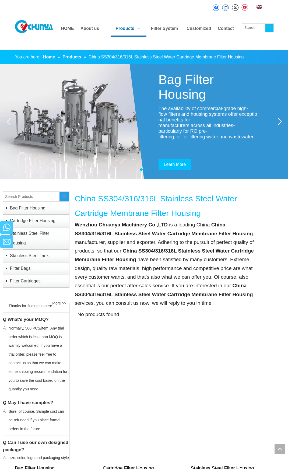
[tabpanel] (144, 121)
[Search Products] (31, 196)
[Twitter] (235, 7)
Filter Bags (20, 268)
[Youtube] (244, 7)
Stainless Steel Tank (29, 255)
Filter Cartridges (25, 281)
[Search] (253, 28)
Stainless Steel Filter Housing (29, 238)
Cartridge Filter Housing (32, 220)
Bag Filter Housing (27, 208)
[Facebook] (216, 7)
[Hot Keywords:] (269, 28)
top (280, 449)
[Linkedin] (225, 7)
